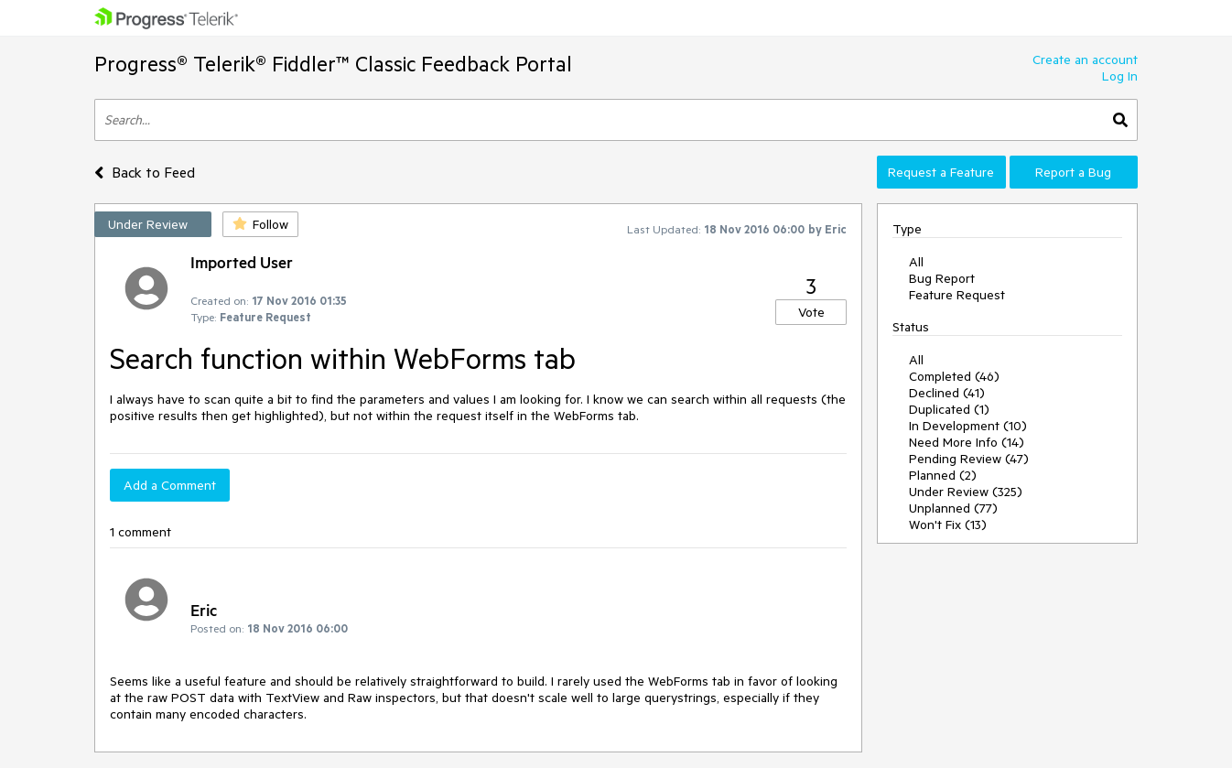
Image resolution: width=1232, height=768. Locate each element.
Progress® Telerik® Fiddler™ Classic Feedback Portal (333, 63)
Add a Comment (170, 485)
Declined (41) (947, 392)
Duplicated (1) (949, 409)
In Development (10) (968, 425)
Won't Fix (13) (948, 524)
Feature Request (957, 295)
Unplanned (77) (953, 508)
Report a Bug (1073, 172)
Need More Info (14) (966, 442)
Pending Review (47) (969, 458)
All (916, 262)
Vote (811, 312)
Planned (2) (943, 475)
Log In (1120, 76)
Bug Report (942, 278)
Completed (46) (954, 376)
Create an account (1085, 59)
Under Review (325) (965, 491)
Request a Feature (941, 172)
